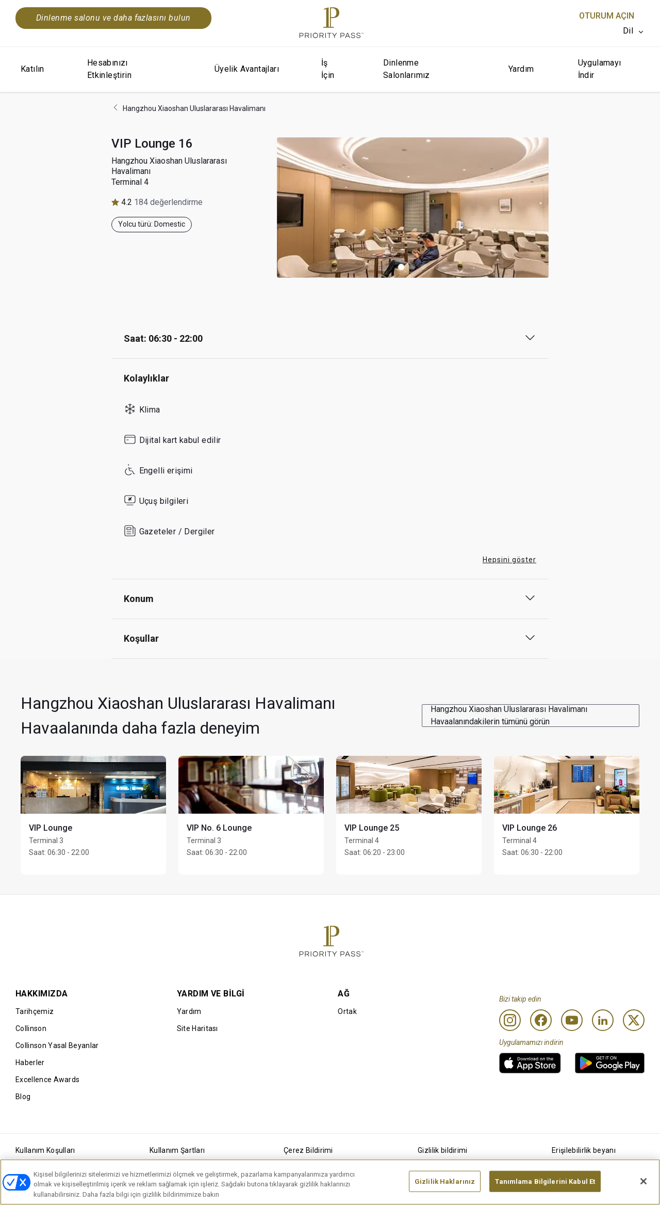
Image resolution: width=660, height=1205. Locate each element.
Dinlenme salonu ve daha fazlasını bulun (113, 18)
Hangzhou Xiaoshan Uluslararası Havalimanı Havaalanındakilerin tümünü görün (509, 715)
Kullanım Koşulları (45, 1150)
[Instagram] (510, 1020)
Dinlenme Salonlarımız (406, 69)
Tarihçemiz (34, 1011)
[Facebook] (541, 1020)
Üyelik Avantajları (246, 69)
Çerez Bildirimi (308, 1150)
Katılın (32, 69)
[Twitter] (634, 1020)
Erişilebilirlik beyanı (584, 1150)
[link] (530, 1063)
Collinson (30, 1028)
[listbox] (634, 31)
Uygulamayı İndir (599, 69)
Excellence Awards (47, 1079)
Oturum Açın (606, 16)
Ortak (347, 1011)
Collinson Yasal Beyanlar (57, 1045)
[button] (401, 267)
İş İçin (328, 69)
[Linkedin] (603, 1020)
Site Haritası (197, 1028)
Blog (22, 1096)
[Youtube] (572, 1020)
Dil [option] (628, 31)
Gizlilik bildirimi (443, 1150)
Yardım (521, 69)
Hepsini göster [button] (509, 560)
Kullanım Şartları (177, 1150)
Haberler (30, 1062)
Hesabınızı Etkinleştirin (109, 69)
